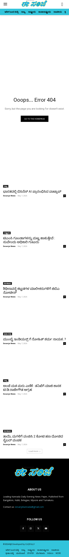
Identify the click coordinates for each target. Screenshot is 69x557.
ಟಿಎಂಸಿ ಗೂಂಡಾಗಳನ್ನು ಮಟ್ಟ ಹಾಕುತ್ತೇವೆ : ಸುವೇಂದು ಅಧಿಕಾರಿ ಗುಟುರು (29, 240)
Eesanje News (9, 195)
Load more (35, 451)
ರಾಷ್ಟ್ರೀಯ (7, 233)
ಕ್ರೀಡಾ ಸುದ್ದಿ (7, 334)
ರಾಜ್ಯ (5, 186)
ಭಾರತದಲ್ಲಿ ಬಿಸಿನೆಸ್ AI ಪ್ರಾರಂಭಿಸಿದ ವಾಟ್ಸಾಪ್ (32, 191)
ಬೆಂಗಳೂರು (7, 283)
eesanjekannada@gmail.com (29, 506)
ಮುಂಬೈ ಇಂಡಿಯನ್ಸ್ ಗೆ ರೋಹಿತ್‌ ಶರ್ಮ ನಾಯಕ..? (34, 339)
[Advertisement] (34, 51)
